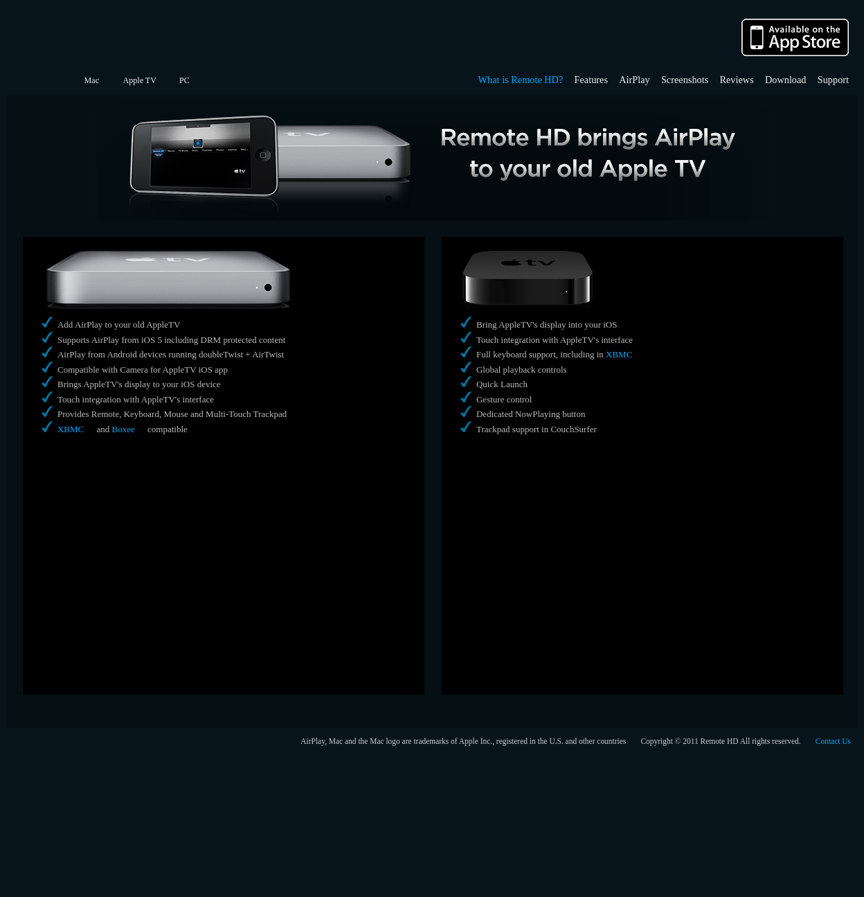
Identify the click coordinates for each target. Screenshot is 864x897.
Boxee (123, 429)
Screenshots (684, 79)
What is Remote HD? (521, 79)
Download (786, 79)
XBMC (70, 429)
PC (184, 80)
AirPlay (634, 79)
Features (591, 79)
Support (833, 79)
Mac (91, 80)
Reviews (736, 79)
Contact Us (833, 740)
